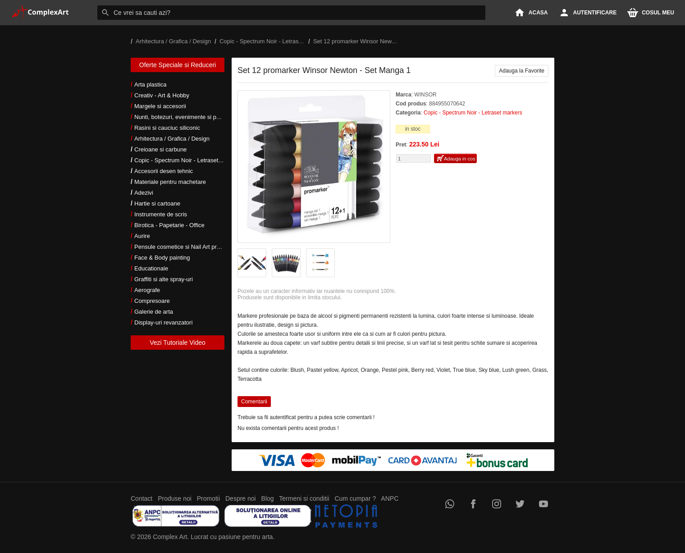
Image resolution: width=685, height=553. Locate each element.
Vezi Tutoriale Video (178, 342)
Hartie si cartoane (157, 203)
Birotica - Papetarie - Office (169, 225)
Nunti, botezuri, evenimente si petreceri (185, 117)
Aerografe (147, 290)
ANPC (389, 498)
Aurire (142, 236)
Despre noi (240, 498)
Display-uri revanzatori (163, 322)
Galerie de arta (153, 311)
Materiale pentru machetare (170, 181)
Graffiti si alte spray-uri (163, 279)
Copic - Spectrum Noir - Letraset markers (187, 160)
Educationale (151, 268)
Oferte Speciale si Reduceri (177, 65)
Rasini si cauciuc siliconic (167, 127)
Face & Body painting (162, 257)
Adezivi (143, 192)
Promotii (208, 498)
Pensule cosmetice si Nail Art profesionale (188, 246)
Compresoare (152, 300)
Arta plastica (150, 84)
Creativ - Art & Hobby (161, 95)
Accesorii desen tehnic (163, 171)
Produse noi (175, 498)
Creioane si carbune (160, 149)
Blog (267, 498)
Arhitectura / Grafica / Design (172, 138)
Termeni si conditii (304, 498)
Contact (141, 498)
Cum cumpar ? (355, 498)
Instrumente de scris (160, 214)
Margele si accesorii (160, 106)
